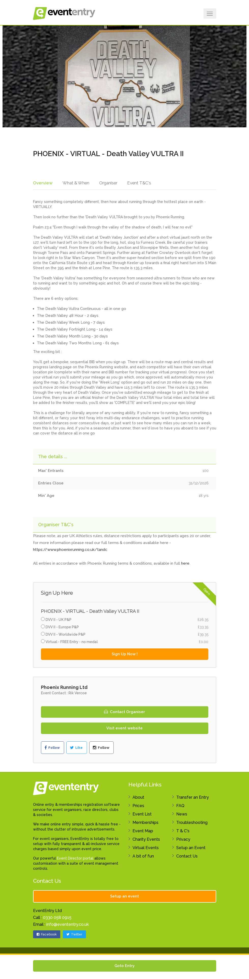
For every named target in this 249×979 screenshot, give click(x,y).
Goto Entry (124, 965)
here (185, 564)
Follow (52, 748)
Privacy (183, 840)
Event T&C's (139, 182)
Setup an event (124, 897)
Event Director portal (75, 859)
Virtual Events (146, 848)
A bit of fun (143, 856)
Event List (142, 814)
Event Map (143, 831)
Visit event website (124, 729)
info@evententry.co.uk (67, 925)
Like (76, 748)
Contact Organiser (124, 712)
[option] (124, 76)
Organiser (108, 182)
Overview (42, 182)
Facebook (47, 935)
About (138, 798)
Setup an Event (191, 848)
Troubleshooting (192, 823)
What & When (75, 182)
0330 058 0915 (57, 918)
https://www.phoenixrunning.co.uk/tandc (70, 550)
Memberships (145, 823)
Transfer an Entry (192, 798)
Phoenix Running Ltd (64, 688)
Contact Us (187, 856)
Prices (138, 806)
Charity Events (146, 840)
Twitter (74, 935)
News (181, 814)
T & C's (182, 831)
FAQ (180, 806)
